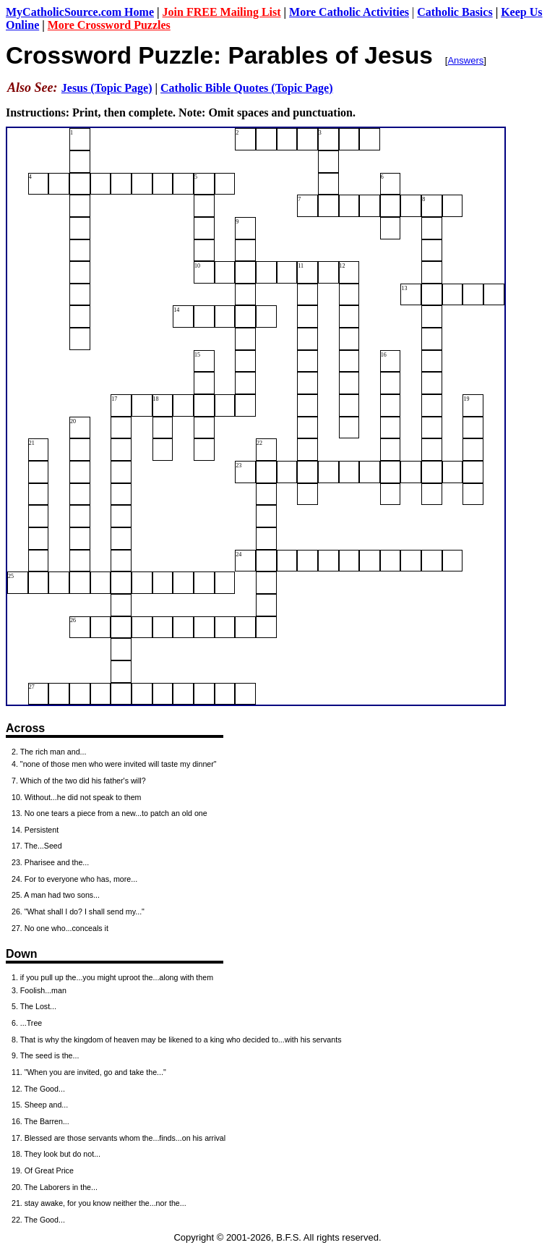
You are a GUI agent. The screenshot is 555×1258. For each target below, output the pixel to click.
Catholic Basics (454, 12)
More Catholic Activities (349, 12)
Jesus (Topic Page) (106, 88)
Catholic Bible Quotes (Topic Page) (246, 88)
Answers (465, 60)
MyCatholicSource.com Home (80, 12)
